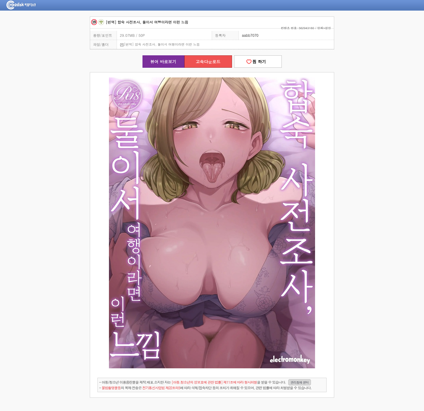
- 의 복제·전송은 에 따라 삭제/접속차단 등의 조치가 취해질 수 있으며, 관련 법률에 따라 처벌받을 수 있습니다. (205, 387)
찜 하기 (257, 61)
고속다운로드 (208, 61)
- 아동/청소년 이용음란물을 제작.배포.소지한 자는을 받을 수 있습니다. (205, 382)
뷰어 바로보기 (163, 61)
